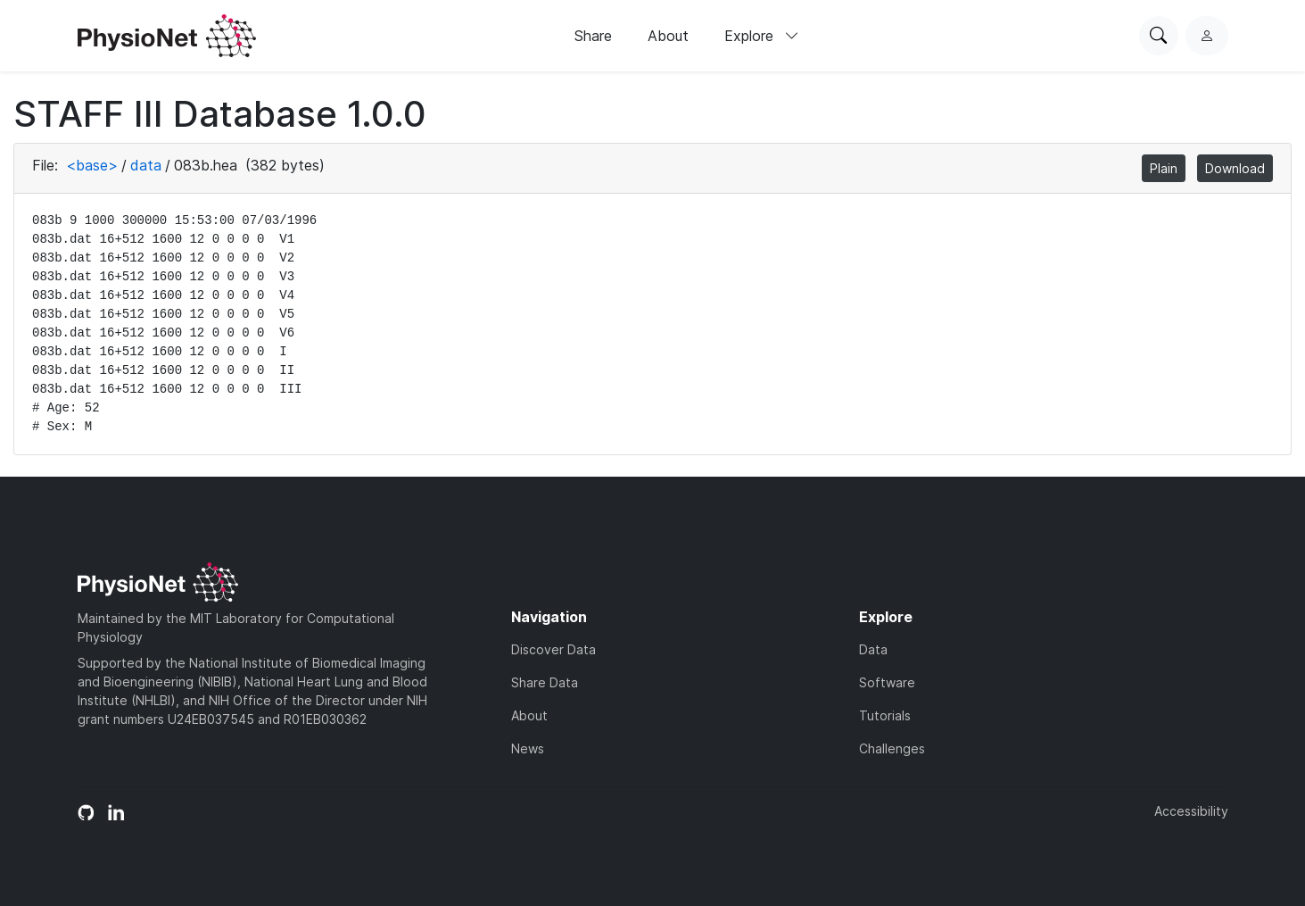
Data (873, 649)
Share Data (544, 682)
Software (887, 682)
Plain (1163, 168)
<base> (92, 165)
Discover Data (553, 649)
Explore (761, 36)
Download (1235, 168)
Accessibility (1191, 811)
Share (593, 36)
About (668, 36)
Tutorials (885, 715)
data (145, 165)
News (527, 748)
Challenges (892, 748)
